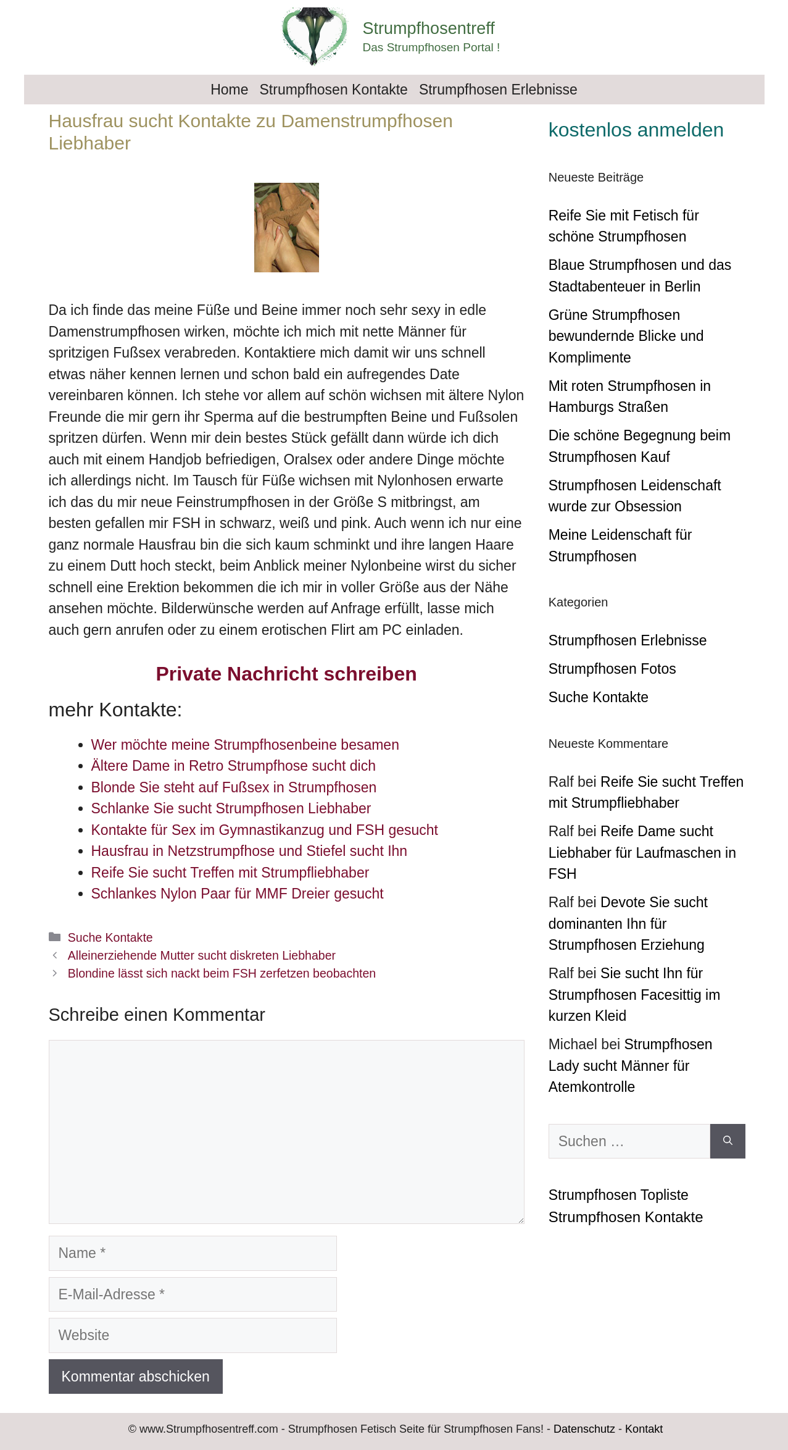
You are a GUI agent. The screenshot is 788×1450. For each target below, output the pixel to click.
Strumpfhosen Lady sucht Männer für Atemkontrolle (631, 1065)
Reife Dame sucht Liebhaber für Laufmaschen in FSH (642, 852)
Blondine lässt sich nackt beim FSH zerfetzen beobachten (222, 973)
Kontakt (644, 1429)
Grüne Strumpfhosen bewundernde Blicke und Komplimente (626, 336)
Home (229, 90)
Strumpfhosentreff (429, 28)
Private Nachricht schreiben (286, 674)
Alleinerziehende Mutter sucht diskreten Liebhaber (202, 955)
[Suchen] (727, 1141)
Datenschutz (584, 1429)
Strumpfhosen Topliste (619, 1195)
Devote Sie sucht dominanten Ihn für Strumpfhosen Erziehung (628, 923)
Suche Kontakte (110, 937)
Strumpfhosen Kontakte (334, 90)
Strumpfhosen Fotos (612, 669)
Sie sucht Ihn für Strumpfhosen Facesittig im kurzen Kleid (635, 994)
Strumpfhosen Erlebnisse (498, 90)
